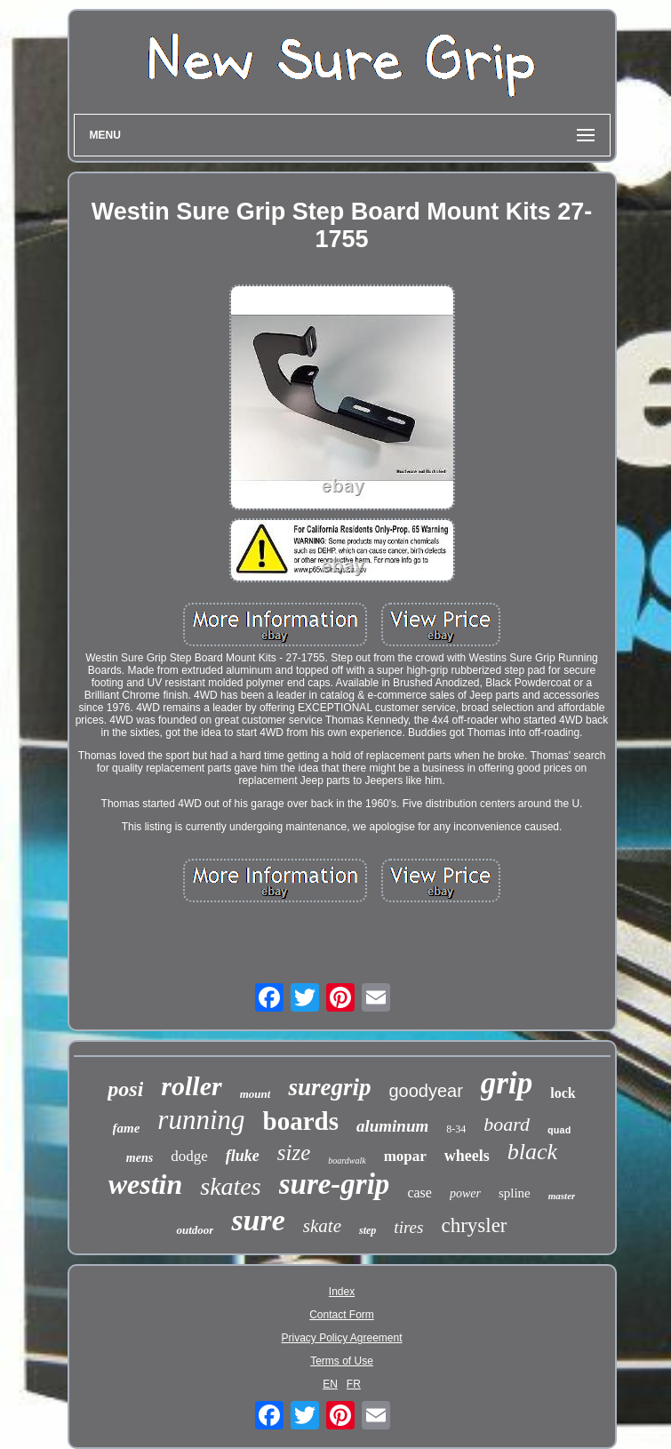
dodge (189, 1156)
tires (408, 1227)
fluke (243, 1156)
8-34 (456, 1129)
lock (562, 1093)
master (562, 1195)
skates (230, 1186)
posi (125, 1089)
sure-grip (334, 1184)
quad (559, 1130)
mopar (405, 1156)
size (294, 1153)
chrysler (474, 1225)
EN (330, 1384)
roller (191, 1086)
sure (257, 1220)
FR (354, 1384)
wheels (467, 1156)
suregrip (329, 1087)
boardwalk (346, 1160)
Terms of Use (341, 1361)
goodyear (425, 1091)
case (419, 1192)
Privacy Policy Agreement (341, 1338)
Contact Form (341, 1315)
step (367, 1230)
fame (126, 1128)
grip (506, 1083)
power (465, 1193)
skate (322, 1226)
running (200, 1119)
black (532, 1152)
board (506, 1124)
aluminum (392, 1126)
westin (145, 1184)
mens (139, 1158)
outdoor (194, 1230)
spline (515, 1193)
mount (255, 1094)
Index (342, 1291)
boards (301, 1121)
